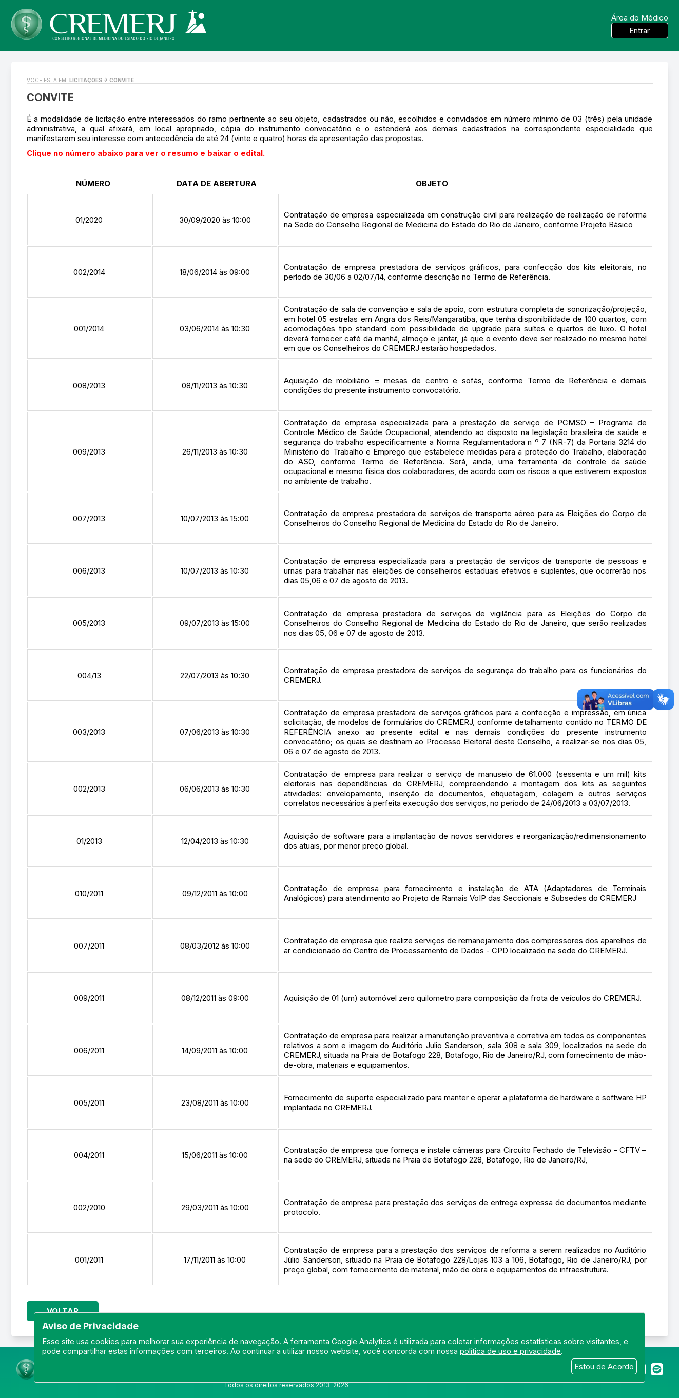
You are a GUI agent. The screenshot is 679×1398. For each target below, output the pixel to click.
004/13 (89, 675)
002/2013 (89, 789)
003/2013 (89, 732)
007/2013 (89, 518)
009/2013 (89, 452)
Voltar (63, 1311)
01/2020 (89, 220)
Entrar (639, 30)
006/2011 (89, 1050)
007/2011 (89, 946)
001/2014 (89, 328)
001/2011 (89, 1260)
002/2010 (89, 1207)
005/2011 (89, 1103)
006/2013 (89, 571)
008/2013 (89, 385)
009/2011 (89, 998)
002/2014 (89, 272)
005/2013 (89, 623)
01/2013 (89, 841)
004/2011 (89, 1155)
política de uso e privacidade (510, 1351)
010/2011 (89, 893)
